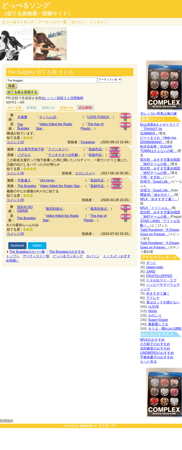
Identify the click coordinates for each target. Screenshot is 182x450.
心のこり (155, 315)
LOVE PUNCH (98, 117)
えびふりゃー (85, 173)
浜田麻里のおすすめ (155, 348)
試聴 (125, 115)
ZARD (150, 271)
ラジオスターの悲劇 (63, 155)
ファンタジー (58, 149)
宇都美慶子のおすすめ (156, 357)
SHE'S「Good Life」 (155, 181)
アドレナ (153, 298)
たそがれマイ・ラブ (161, 280)
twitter (37, 245)
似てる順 (14, 107)
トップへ (12, 256)
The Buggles (23, 126)
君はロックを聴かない (163, 302)
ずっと (151, 263)
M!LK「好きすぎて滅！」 (159, 199)
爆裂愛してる (158, 324)
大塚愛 (22, 117)
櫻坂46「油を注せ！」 (157, 194)
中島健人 (24, 180)
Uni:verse (47, 180)
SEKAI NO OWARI (25, 209)
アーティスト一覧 (36, 256)
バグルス (24, 155)
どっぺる (18, 22)
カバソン (78, 22)
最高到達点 (54, 208)
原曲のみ (66, 107)
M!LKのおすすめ (152, 339)
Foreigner (88, 142)
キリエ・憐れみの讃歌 (165, 328)
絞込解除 (85, 107)
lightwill (86, 425)
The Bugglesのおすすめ (67, 252)
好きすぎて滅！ (158, 293)
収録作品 (95, 149)
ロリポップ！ (108, 425)
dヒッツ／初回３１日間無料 (62, 98)
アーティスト (52, 22)
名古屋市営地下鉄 (31, 149)
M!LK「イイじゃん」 (155, 208)
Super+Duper (158, 320)
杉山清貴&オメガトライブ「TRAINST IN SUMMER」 (159, 129)
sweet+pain (154, 267)
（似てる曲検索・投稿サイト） (37, 13)
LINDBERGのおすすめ (157, 353)
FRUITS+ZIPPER (159, 276)
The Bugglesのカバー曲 (27, 252)
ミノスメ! (97, 22)
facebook (17, 245)
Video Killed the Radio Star (60, 186)
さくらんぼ (47, 117)
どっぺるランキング (68, 256)
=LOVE (153, 306)
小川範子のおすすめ (155, 344)
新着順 (32, 107)
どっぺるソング (26, 5)
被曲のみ (48, 107)
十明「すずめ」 (151, 177)
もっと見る (148, 361)
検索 (11, 86)
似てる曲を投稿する (22, 92)
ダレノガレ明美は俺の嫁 (158, 113)
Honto (152, 311)
